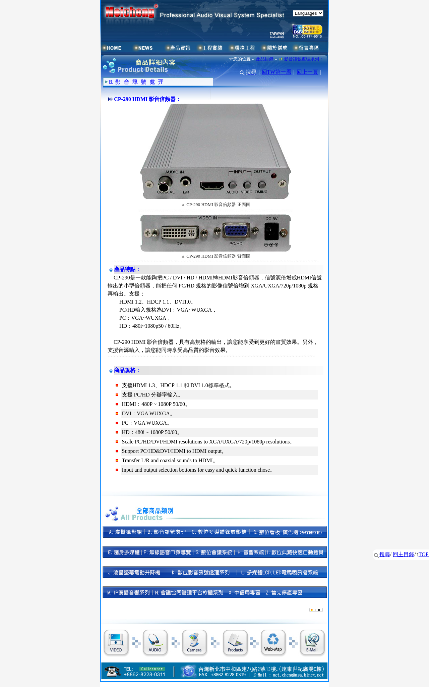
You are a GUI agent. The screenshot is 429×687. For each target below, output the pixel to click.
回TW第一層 (277, 72)
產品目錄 (264, 58)
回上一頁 (307, 72)
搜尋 (384, 554)
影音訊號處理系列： (303, 58)
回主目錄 (403, 554)
